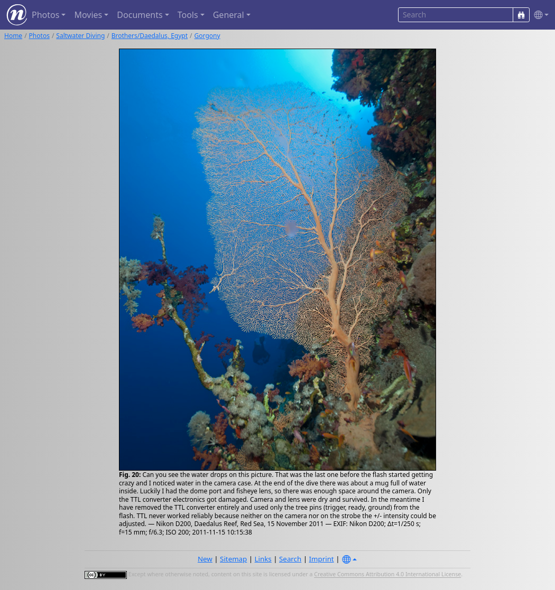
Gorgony (207, 35)
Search (290, 559)
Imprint (321, 559)
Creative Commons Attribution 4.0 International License (387, 574)
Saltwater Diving (80, 35)
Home (13, 35)
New (205, 559)
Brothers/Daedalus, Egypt (150, 35)
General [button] (228, 15)
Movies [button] (88, 15)
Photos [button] (45, 15)
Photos (39, 35)
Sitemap (233, 559)
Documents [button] (139, 15)
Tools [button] (188, 15)
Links (263, 559)
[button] (539, 15)
